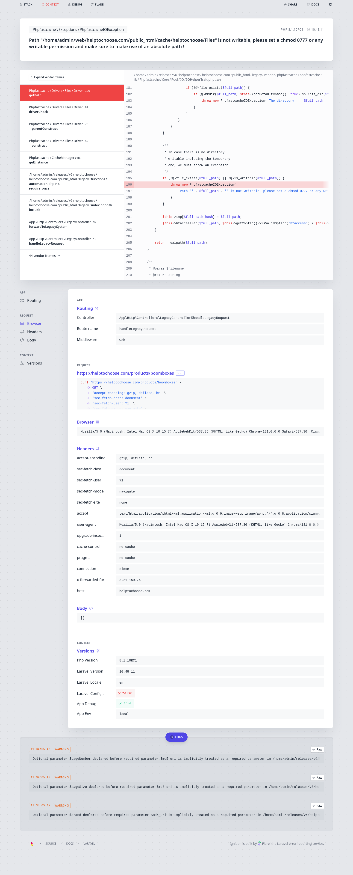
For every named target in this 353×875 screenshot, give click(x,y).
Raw (317, 749)
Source (50, 843)
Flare (264, 843)
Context (27, 355)
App (23, 292)
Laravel (89, 843)
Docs (70, 843)
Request (26, 315)
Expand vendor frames (47, 77)
